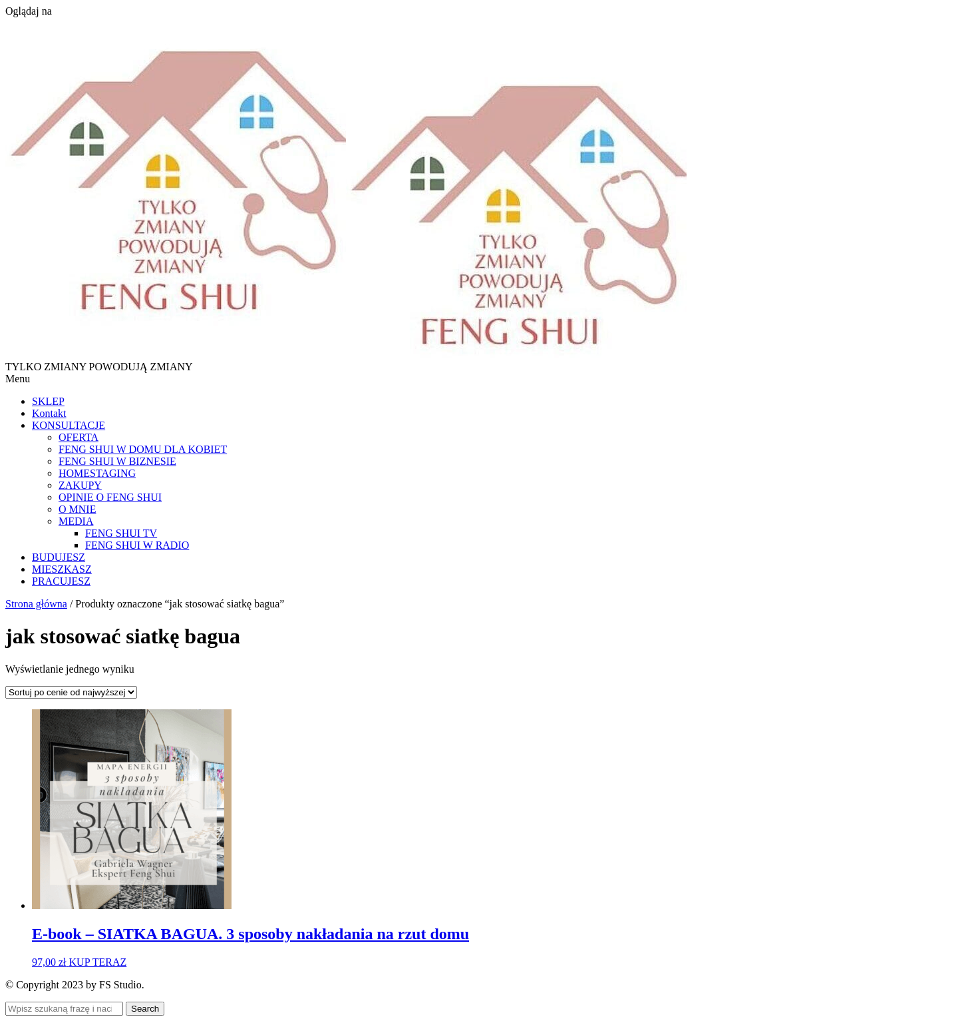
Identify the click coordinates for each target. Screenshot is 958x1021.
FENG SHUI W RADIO (137, 545)
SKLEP (48, 401)
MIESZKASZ (62, 569)
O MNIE (77, 509)
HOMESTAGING (97, 473)
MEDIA (76, 521)
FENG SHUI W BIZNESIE (117, 461)
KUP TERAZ (98, 962)
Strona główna (36, 603)
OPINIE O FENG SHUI (110, 497)
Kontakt (49, 413)
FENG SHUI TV (121, 533)
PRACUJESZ (61, 581)
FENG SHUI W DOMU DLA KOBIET (143, 449)
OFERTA (78, 437)
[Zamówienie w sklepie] (71, 692)
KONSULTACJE (68, 425)
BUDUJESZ (58, 557)
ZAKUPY (80, 485)
